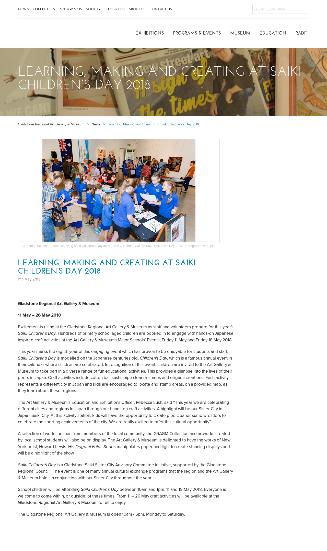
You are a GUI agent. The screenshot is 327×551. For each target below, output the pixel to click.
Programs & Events (197, 33)
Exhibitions (149, 33)
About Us (137, 9)
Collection (44, 9)
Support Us (114, 9)
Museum (240, 33)
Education (273, 33)
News (23, 9)
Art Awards (70, 9)
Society (93, 9)
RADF (301, 33)
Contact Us (160, 9)
